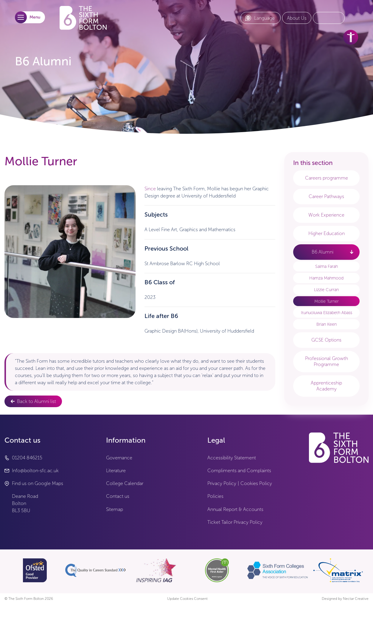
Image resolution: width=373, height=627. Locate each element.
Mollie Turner (326, 301)
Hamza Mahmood (326, 278)
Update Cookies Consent (187, 599)
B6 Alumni (322, 251)
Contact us (117, 496)
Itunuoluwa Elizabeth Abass (326, 312)
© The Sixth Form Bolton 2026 (28, 599)
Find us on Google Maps (37, 483)
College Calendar (124, 483)
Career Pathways (326, 196)
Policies (215, 496)
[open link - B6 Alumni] (352, 252)
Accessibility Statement (231, 457)
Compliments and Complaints (239, 470)
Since (150, 188)
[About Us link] (297, 18)
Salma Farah (326, 266)
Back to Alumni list (36, 401)
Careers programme (326, 177)
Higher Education (326, 233)
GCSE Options (326, 339)
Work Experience (326, 214)
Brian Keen (326, 324)
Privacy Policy (221, 483)
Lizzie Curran (326, 289)
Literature (116, 470)
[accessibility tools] (350, 37)
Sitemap (114, 509)
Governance (119, 457)
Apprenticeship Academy (326, 385)
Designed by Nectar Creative (345, 599)
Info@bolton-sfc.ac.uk (35, 470)
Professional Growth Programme (326, 361)
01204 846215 (27, 457)
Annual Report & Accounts (235, 509)
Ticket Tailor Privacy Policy (234, 522)
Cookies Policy (256, 483)
